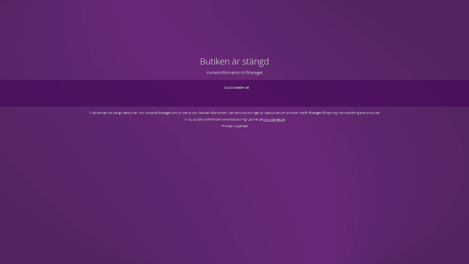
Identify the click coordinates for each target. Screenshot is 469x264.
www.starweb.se (274, 119)
